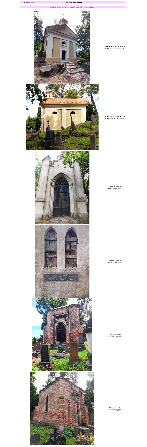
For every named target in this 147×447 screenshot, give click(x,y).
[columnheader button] (72, 7)
